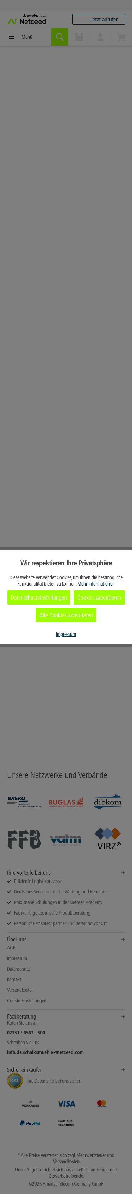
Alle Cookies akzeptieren (66, 615)
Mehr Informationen (96, 584)
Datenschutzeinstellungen (39, 597)
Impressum (66, 634)
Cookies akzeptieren (99, 597)
